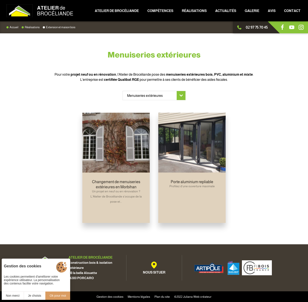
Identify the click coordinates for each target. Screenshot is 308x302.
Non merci (12, 295)
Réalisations (194, 11)
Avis (271, 11)
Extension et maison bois (60, 27)
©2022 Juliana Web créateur (193, 296)
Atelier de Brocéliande (117, 11)
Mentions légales (139, 296)
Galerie (252, 11)
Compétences (160, 11)
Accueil (14, 27)
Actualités (225, 11)
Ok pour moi (58, 295)
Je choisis (34, 295)
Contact (292, 11)
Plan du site (162, 296)
